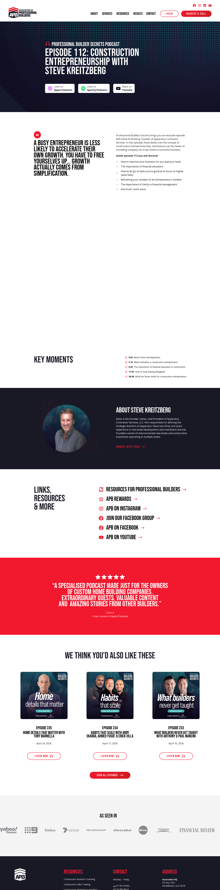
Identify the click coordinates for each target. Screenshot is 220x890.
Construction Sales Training (77, 884)
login (169, 14)
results (138, 14)
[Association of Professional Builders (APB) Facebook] (194, 5)
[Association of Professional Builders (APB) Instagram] (199, 5)
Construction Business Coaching (79, 879)
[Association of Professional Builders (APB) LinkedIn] (204, 5)
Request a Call (196, 14)
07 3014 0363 (122, 886)
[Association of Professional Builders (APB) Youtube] (209, 5)
